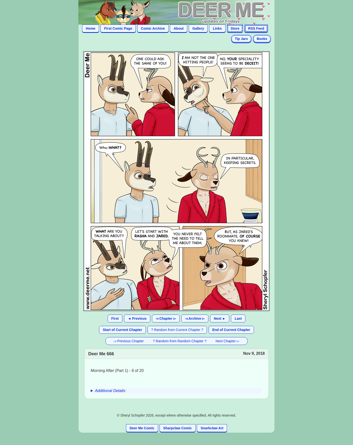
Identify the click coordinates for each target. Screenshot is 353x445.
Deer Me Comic (142, 428)
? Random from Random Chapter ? (180, 341)
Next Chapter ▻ (227, 341)
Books (262, 39)
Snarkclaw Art (212, 428)
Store (235, 28)
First (115, 318)
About (178, 28)
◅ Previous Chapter (128, 341)
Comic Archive (153, 28)
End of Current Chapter (231, 330)
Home (90, 28)
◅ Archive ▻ (195, 318)
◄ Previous (137, 318)
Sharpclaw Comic (177, 428)
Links (217, 28)
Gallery (198, 28)
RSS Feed (256, 28)
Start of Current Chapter (122, 330)
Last (238, 318)
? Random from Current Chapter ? (177, 330)
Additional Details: (110, 391)
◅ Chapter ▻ (166, 318)
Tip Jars (241, 39)
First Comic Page (118, 28)
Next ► (220, 318)
